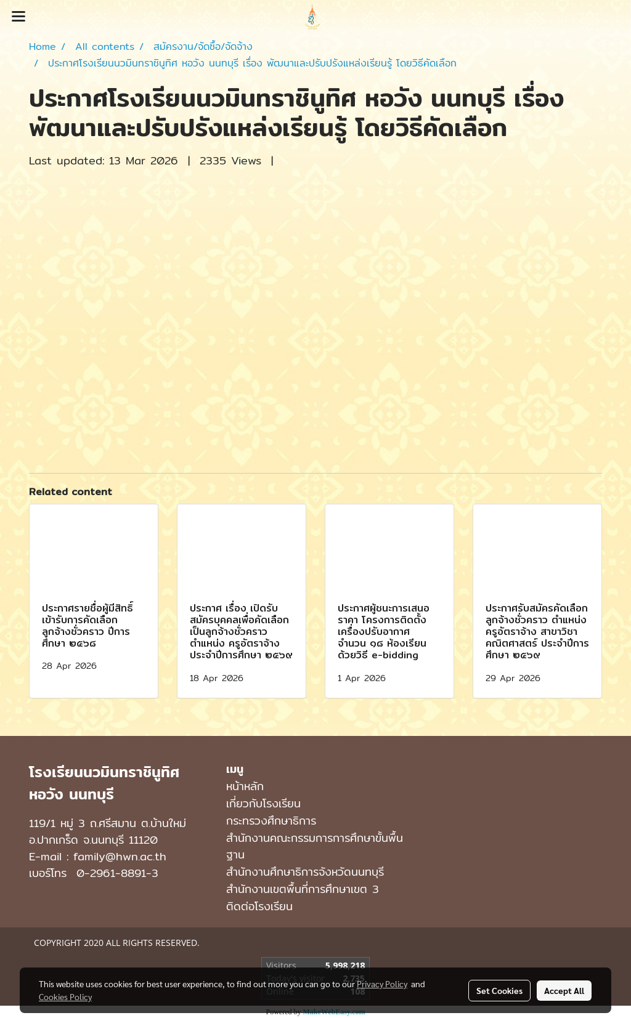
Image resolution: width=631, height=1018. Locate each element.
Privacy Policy (382, 983)
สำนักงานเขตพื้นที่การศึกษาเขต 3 (302, 889)
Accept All (564, 990)
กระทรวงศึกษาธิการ (271, 821)
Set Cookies (499, 990)
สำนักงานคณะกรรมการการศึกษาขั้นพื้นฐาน (314, 846)
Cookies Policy (65, 996)
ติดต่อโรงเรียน (259, 906)
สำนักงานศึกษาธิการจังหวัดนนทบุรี (305, 872)
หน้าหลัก (245, 786)
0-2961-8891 (111, 873)
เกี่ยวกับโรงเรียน (263, 803)
